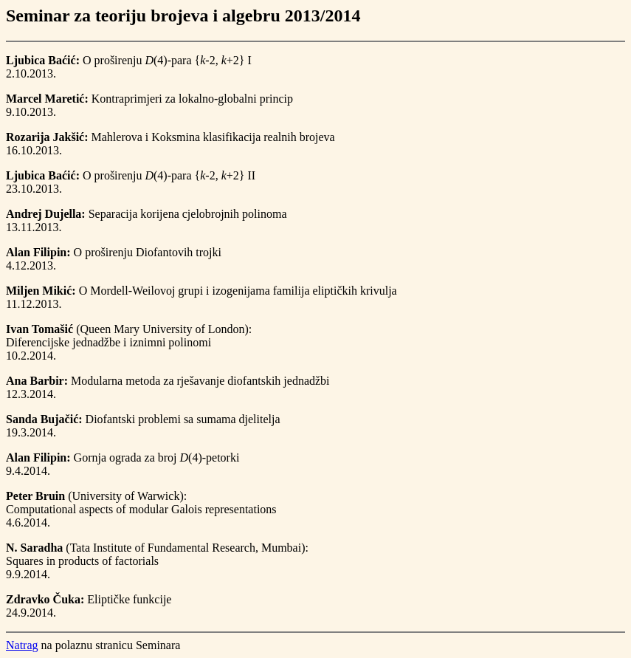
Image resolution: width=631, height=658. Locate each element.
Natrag (22, 645)
